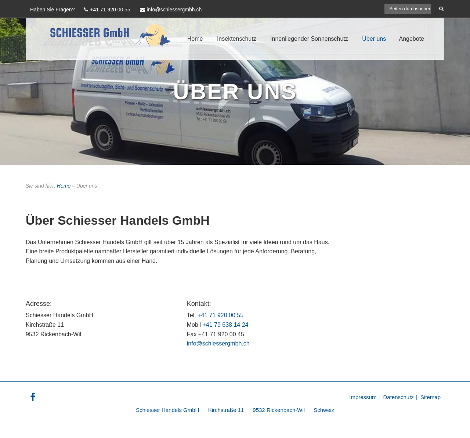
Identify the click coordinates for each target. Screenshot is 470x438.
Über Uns (235, 91)
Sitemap (430, 397)
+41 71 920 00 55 (220, 315)
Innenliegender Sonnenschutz (309, 39)
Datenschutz (398, 397)
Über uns (374, 39)
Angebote (411, 39)
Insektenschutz (236, 39)
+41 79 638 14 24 (225, 325)
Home (195, 39)
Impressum (362, 397)
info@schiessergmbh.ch (218, 343)
